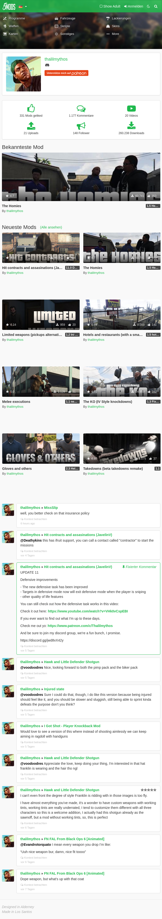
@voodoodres (31, 667)
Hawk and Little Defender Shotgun (71, 662)
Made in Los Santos (17, 912)
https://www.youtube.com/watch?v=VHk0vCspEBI (88, 611)
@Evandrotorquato (35, 844)
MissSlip (51, 508)
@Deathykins (31, 540)
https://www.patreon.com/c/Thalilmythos (80, 626)
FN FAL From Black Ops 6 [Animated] (74, 839)
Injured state (54, 689)
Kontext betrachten (34, 519)
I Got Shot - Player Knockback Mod (72, 726)
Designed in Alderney (18, 907)
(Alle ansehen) (51, 227)
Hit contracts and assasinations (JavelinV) (78, 535)
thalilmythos (56, 59)
